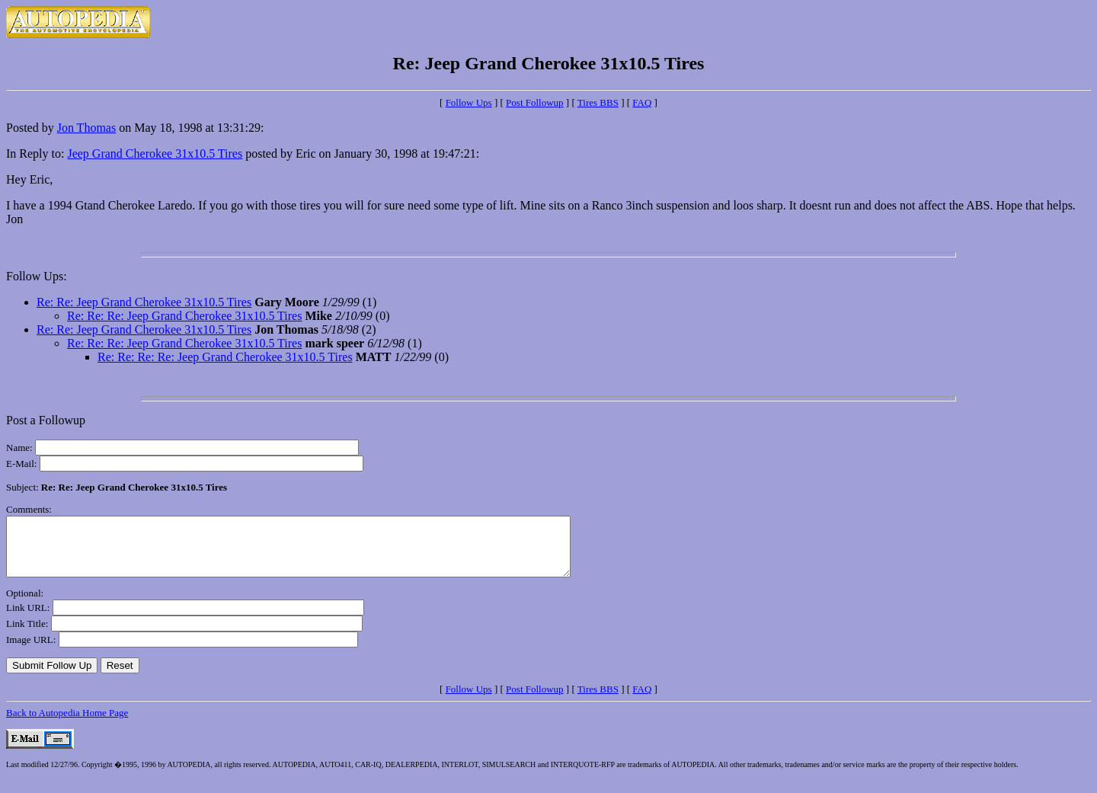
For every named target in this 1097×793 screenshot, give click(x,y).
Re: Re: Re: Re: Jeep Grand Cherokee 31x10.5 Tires (225, 356)
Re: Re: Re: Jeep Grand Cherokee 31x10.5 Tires (184, 315)
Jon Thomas (86, 127)
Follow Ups (469, 102)
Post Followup (535, 102)
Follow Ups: (36, 276)
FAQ (641, 102)
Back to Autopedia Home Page (67, 724)
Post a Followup (45, 420)
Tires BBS (598, 102)
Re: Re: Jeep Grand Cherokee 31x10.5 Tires (144, 302)
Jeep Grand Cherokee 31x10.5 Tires (154, 153)
